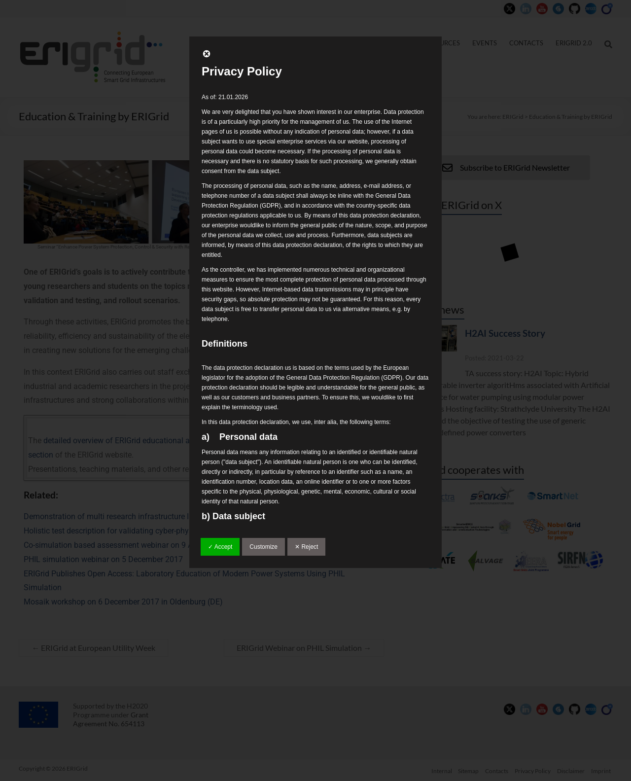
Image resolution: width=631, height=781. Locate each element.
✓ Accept (220, 546)
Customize (263, 546)
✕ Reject (306, 546)
